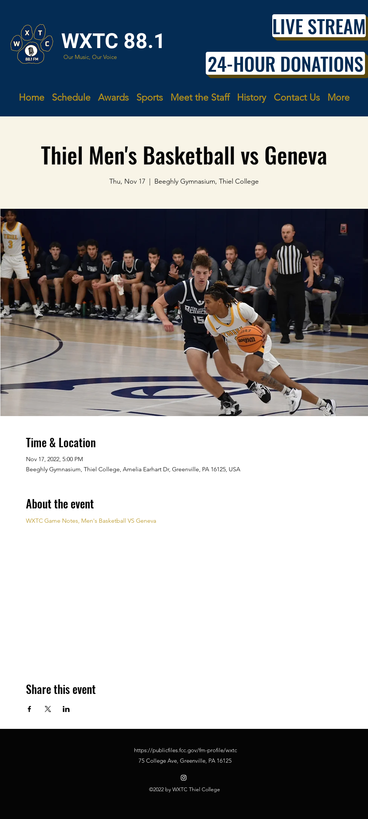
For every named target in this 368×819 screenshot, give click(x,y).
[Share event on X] (47, 709)
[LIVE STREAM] (319, 25)
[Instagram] (183, 777)
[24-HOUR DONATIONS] (285, 63)
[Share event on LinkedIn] (66, 709)
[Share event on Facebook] (29, 709)
